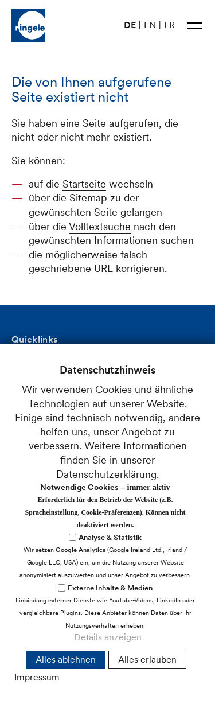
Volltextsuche (100, 226)
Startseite (84, 184)
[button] (194, 25)
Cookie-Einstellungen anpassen (77, 630)
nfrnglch (45, 592)
